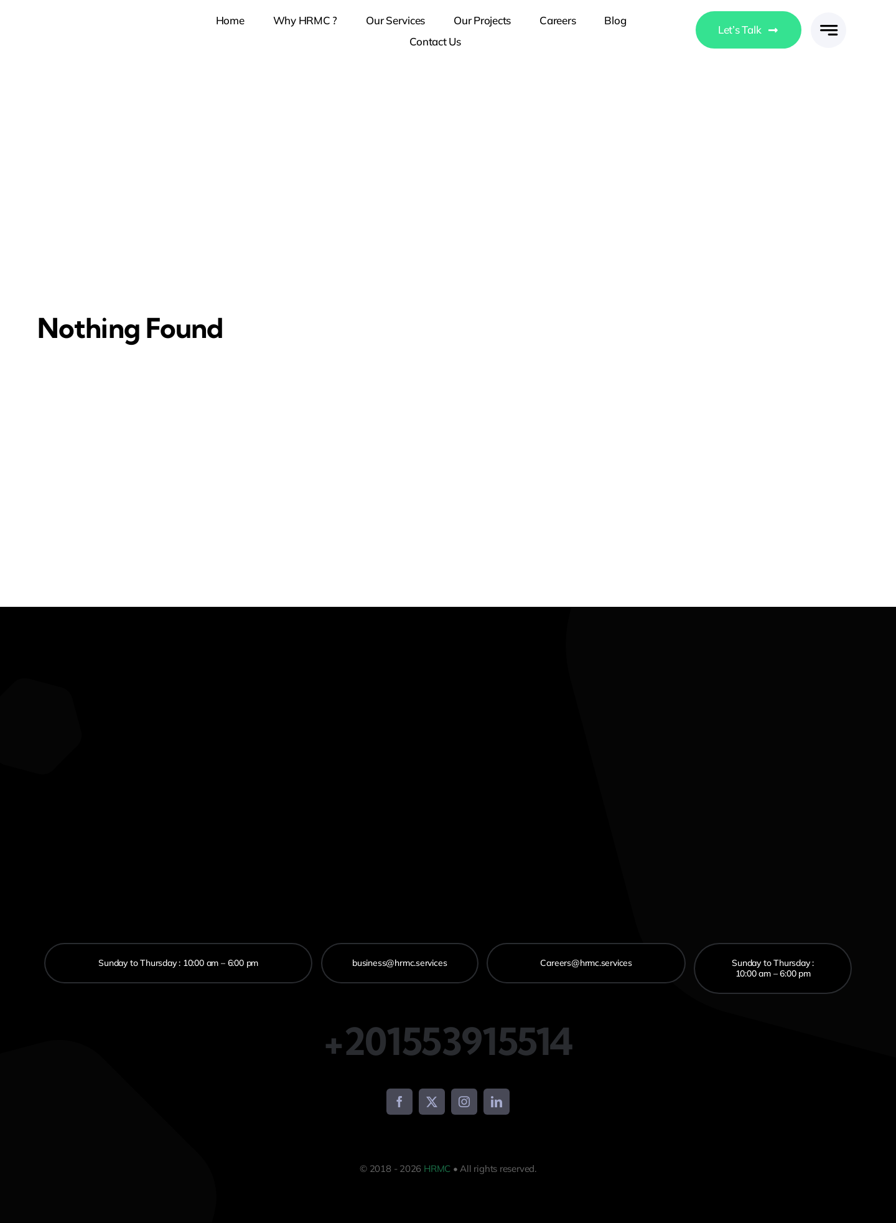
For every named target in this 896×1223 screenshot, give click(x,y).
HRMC (437, 1168)
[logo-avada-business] (76, 30)
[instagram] (464, 1102)
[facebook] (399, 1102)
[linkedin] (496, 1102)
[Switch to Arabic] (671, 31)
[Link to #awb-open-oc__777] (828, 30)
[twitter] (432, 1102)
